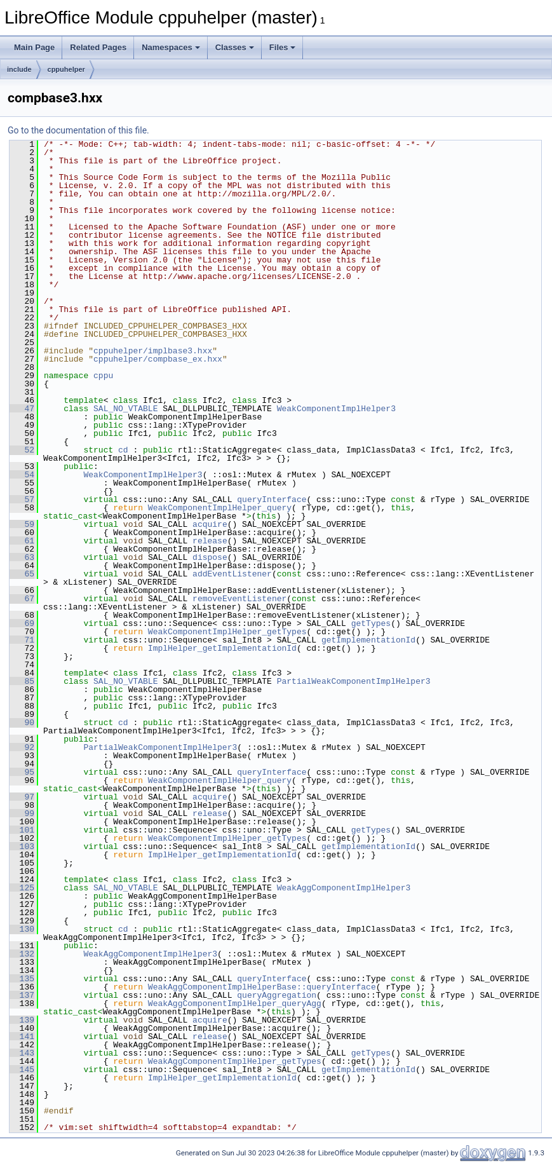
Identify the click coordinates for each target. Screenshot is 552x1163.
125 (22, 888)
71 (22, 640)
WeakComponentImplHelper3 (336, 408)
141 (22, 1036)
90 (22, 722)
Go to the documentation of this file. (78, 130)
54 (22, 474)
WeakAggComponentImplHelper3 (344, 888)
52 (22, 450)
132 (22, 954)
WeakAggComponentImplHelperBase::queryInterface (262, 987)
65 (22, 574)
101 (22, 830)
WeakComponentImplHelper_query (220, 507)
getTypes (371, 623)
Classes (234, 47)
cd (123, 450)
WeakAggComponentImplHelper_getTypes (234, 1061)
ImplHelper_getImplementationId (222, 648)
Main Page (34, 47)
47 (22, 408)
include (19, 69)
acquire (209, 524)
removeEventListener (239, 598)
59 (22, 524)
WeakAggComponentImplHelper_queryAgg (234, 1003)
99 (22, 813)
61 (22, 541)
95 (22, 772)
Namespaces (171, 47)
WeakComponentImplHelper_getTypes (227, 631)
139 (22, 1020)
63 (22, 557)
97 (22, 797)
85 (22, 681)
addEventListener (232, 574)
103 (22, 846)
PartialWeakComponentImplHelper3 (354, 681)
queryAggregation (276, 995)
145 (22, 1069)
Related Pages (98, 47)
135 (22, 978)
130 (22, 929)
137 (22, 995)
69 (22, 623)
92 (22, 747)
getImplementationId (368, 640)
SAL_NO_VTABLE (125, 408)
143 (22, 1053)
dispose (209, 557)
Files (282, 47)
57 (22, 499)
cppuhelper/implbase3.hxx (152, 351)
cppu (103, 375)
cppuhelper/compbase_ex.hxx (157, 359)
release (209, 541)
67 (22, 598)
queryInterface (271, 499)
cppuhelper (66, 69)
